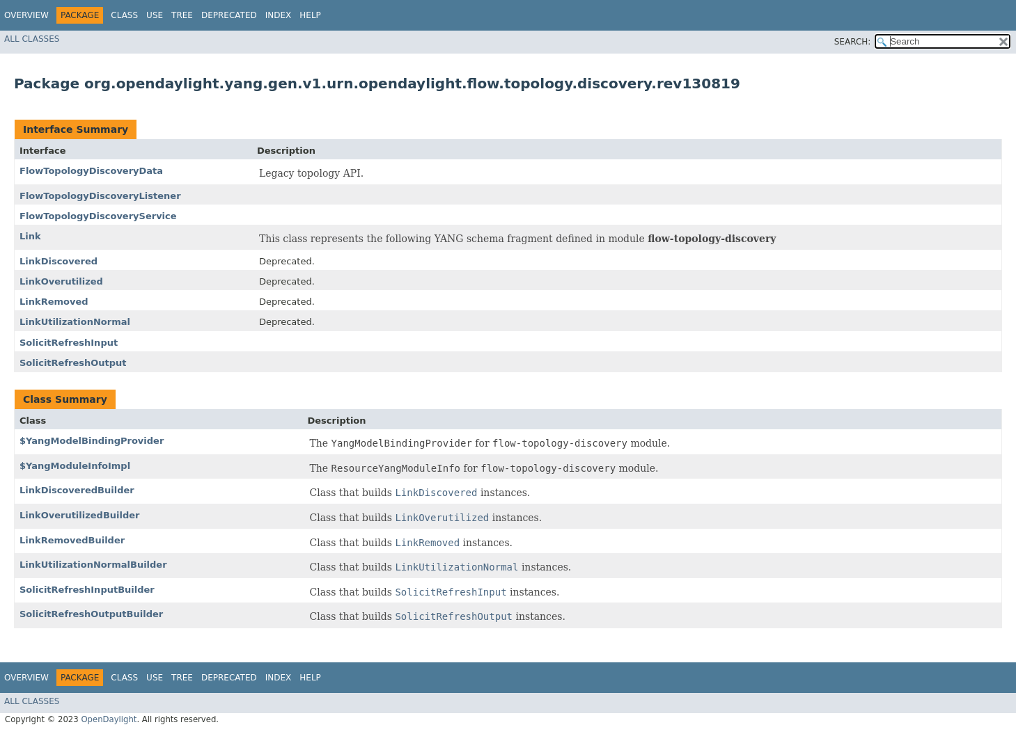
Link (30, 236)
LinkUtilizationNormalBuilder (93, 564)
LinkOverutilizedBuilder (79, 515)
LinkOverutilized (61, 281)
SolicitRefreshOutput (73, 363)
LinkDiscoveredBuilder (76, 490)
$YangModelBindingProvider (91, 441)
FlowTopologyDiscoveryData (91, 171)
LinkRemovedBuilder (72, 540)
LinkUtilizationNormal (74, 322)
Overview (26, 15)
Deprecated (229, 15)
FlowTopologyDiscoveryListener (100, 196)
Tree (182, 15)
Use (154, 15)
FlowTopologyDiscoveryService (98, 216)
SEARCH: (852, 42)
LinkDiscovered (58, 261)
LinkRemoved (53, 301)
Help (310, 15)
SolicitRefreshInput (68, 342)
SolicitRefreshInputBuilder (87, 589)
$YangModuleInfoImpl (74, 466)
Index (278, 15)
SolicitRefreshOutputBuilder (91, 614)
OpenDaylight (108, 719)
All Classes (31, 39)
